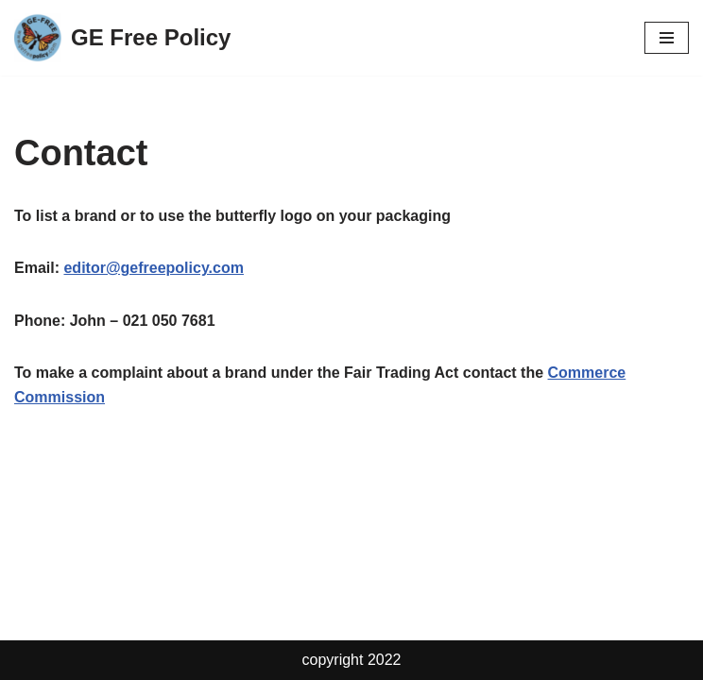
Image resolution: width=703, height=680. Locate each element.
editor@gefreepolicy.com (153, 268)
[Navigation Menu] (666, 38)
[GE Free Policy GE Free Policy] (122, 37)
